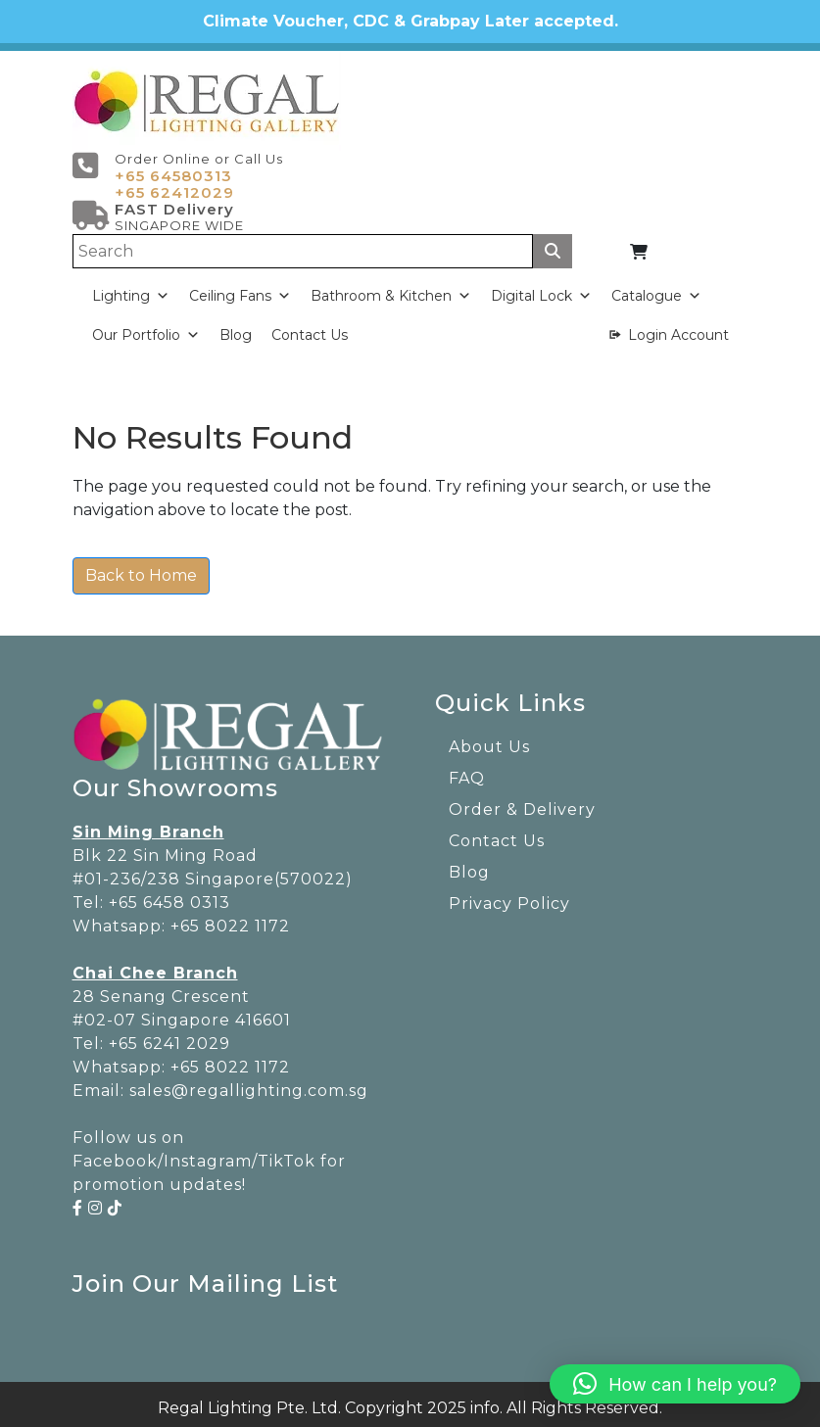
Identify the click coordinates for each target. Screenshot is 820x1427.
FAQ (467, 770)
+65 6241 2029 (169, 1035)
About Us (489, 739)
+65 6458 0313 (169, 894)
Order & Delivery (522, 801)
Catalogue (656, 289)
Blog (235, 328)
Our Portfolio (146, 328)
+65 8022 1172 (230, 918)
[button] (675, 1383)
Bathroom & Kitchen (391, 289)
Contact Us (309, 328)
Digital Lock (541, 289)
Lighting (130, 289)
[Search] (303, 244)
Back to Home (141, 567)
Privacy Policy (509, 895)
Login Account (678, 328)
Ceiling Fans (240, 289)
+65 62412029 (174, 185)
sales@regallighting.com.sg (248, 1082)
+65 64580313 (173, 169)
